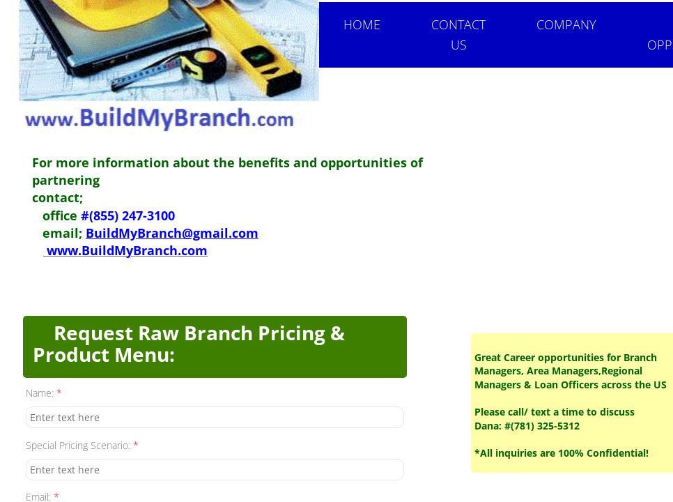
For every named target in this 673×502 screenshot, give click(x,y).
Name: (44, 393)
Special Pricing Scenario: (82, 445)
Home (361, 24)
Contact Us (458, 34)
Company (566, 24)
